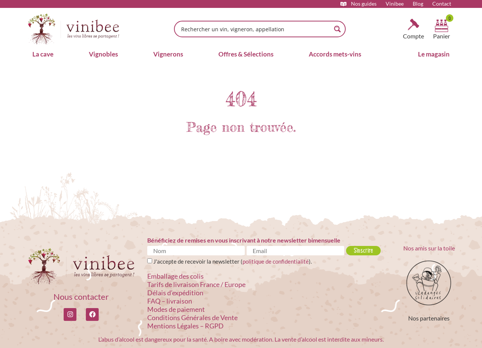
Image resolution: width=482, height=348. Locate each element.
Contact (441, 3)
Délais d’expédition (175, 292)
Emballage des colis (175, 276)
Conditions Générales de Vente (192, 317)
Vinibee (395, 3)
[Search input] (255, 29)
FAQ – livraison (169, 301)
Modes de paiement (176, 309)
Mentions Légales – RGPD (185, 326)
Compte (413, 36)
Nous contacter (81, 297)
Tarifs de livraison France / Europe (196, 284)
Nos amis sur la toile (429, 248)
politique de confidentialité (276, 261)
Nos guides (364, 3)
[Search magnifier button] (337, 29)
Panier (441, 36)
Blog (418, 3)
